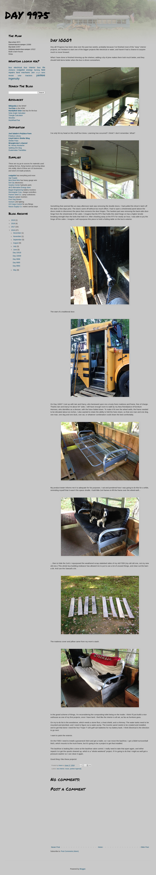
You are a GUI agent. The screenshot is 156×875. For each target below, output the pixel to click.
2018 (13, 223)
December (17, 233)
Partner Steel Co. (15, 195)
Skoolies (12, 118)
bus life (41, 67)
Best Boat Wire (14, 180)
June (15, 250)
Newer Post (55, 847)
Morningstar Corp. (15, 192)
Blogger (82, 869)
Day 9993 (16, 266)
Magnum (12, 197)
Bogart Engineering (16, 190)
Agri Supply (13, 178)
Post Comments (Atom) (70, 851)
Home (100, 847)
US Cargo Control (15, 204)
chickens (12, 70)
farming (37, 70)
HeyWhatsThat (14, 120)
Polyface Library (15, 136)
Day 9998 (16, 259)
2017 (13, 227)
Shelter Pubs (13, 141)
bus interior (60, 769)
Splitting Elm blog (15, 148)
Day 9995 (16, 263)
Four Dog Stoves (15, 199)
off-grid (38, 72)
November (17, 236)
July (15, 246)
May (15, 270)
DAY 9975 (27, 15)
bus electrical (15, 67)
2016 (13, 230)
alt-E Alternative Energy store (20, 187)
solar (19, 76)
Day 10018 (17, 253)
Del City (12, 183)
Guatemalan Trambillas (17, 150)
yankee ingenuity (75, 769)
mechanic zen (28, 72)
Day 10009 (17, 256)
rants (43, 73)
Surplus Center (14, 185)
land (18, 72)
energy (29, 70)
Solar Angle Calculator (17, 113)
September (17, 240)
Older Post (145, 847)
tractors (28, 75)
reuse (67, 769)
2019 (13, 220)
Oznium (11, 202)
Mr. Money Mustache (16, 145)
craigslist (21, 70)
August (16, 243)
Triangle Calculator (16, 115)
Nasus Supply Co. (15, 207)
